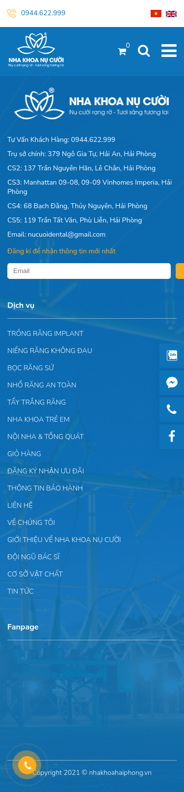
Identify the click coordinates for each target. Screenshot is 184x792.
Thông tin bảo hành (45, 488)
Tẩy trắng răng (36, 402)
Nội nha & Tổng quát (45, 436)
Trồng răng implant (45, 333)
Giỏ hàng (24, 454)
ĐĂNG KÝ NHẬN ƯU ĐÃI (45, 471)
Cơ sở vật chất (35, 574)
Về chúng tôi (31, 522)
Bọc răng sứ (30, 368)
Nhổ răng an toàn (42, 385)
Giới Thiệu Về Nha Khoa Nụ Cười (64, 540)
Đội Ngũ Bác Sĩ (33, 557)
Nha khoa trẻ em (38, 419)
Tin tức (20, 591)
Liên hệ (19, 505)
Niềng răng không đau (49, 350)
